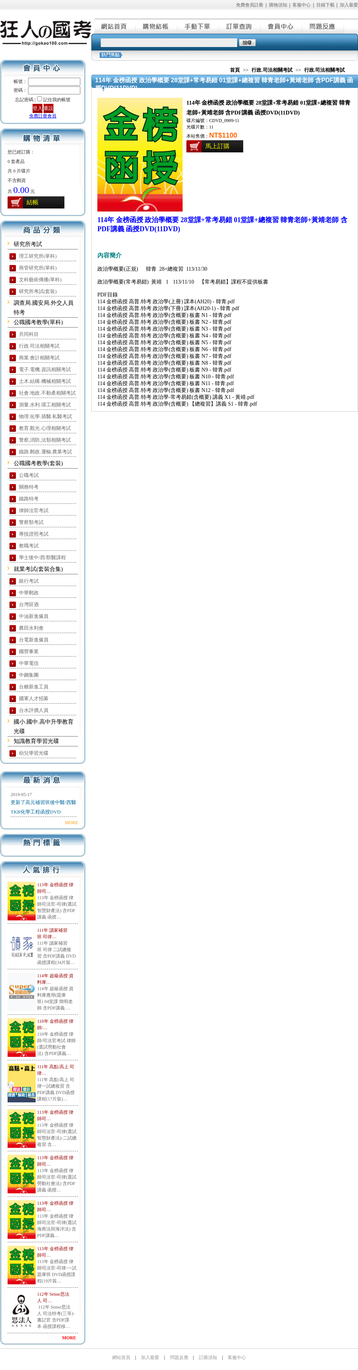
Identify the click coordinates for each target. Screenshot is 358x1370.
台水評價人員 (33, 710)
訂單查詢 (240, 26)
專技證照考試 (33, 534)
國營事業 (29, 651)
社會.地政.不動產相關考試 (47, 393)
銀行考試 (29, 581)
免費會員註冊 (249, 5)
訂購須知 (208, 1357)
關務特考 (29, 487)
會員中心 (282, 26)
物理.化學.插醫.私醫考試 (45, 416)
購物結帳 (157, 26)
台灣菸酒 (29, 604)
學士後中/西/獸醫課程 (42, 557)
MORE (71, 822)
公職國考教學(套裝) (38, 463)
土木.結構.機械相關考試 (45, 381)
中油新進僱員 (33, 616)
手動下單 (198, 26)
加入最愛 (349, 5)
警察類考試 (31, 522)
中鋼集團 (29, 675)
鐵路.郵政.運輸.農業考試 (45, 452)
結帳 (33, 202)
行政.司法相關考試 (39, 346)
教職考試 (29, 546)
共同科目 (29, 334)
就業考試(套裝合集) (38, 569)
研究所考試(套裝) (38, 291)
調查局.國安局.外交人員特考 (43, 307)
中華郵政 (29, 593)
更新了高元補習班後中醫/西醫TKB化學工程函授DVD (43, 807)
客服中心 (301, 5)
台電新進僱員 (33, 640)
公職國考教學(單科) (38, 322)
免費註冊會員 (42, 116)
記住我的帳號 (56, 99)
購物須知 (278, 5)
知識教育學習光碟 (36, 741)
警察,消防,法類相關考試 (45, 440)
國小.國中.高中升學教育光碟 (43, 726)
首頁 (235, 70)
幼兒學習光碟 (33, 753)
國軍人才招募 (33, 698)
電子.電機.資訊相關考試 (45, 369)
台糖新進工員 (33, 687)
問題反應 (323, 26)
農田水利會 (31, 628)
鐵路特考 (29, 499)
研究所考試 (28, 244)
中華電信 (29, 663)
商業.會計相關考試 (39, 358)
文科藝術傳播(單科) (40, 279)
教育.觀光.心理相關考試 (45, 428)
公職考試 (29, 475)
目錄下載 (325, 5)
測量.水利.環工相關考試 (45, 405)
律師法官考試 (33, 510)
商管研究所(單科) (38, 268)
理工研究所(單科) (38, 256)
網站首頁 (115, 26)
